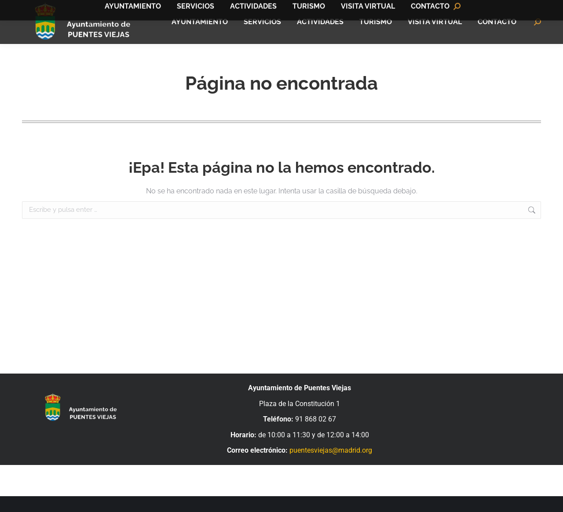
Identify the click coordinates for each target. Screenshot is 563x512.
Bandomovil (519, 8)
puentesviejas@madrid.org (330, 466)
